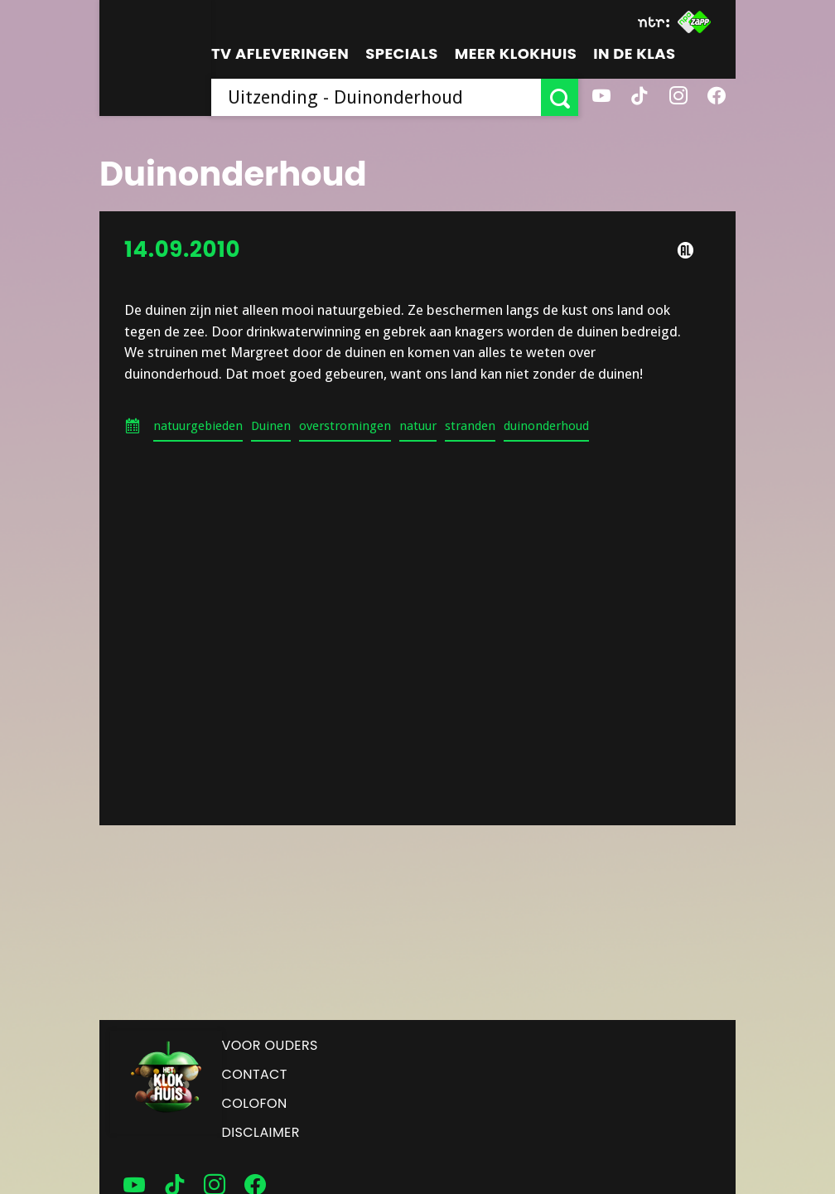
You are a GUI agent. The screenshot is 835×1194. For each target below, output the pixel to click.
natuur (418, 425)
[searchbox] (376, 97)
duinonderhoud (546, 425)
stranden (470, 425)
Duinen (271, 425)
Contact (254, 1074)
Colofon (254, 1103)
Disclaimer (261, 1132)
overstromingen (345, 425)
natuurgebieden (198, 425)
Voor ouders (270, 1045)
